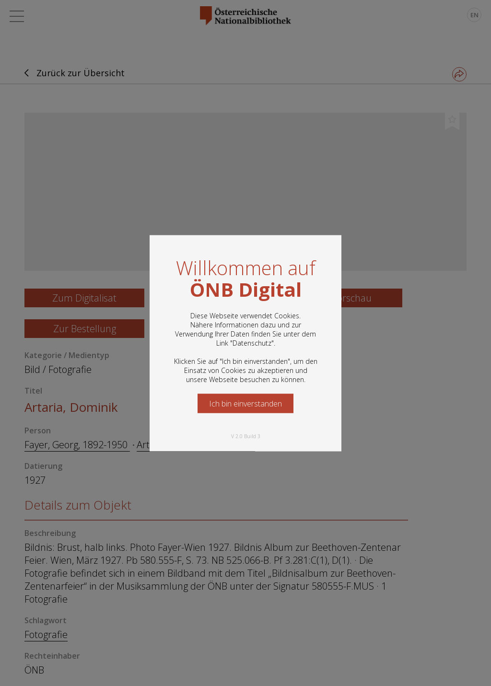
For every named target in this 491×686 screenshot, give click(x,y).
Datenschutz (252, 342)
